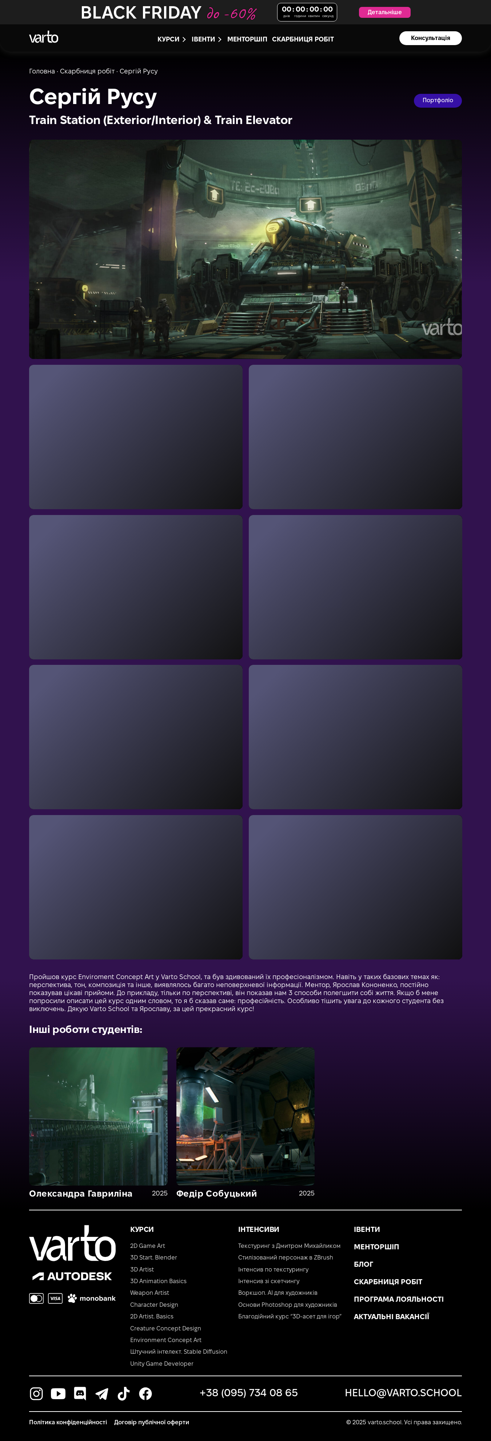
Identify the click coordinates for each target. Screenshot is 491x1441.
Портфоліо (438, 100)
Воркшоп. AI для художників (278, 1293)
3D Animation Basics (158, 1281)
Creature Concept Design (165, 1329)
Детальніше (385, 12)
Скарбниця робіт (303, 40)
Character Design (154, 1305)
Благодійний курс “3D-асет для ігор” (290, 1317)
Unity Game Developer (161, 1364)
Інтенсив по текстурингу (273, 1270)
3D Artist (142, 1270)
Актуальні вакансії (391, 1317)
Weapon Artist (149, 1293)
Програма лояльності (399, 1300)
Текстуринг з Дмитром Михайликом (289, 1246)
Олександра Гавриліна (81, 1194)
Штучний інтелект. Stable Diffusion (178, 1352)
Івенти (367, 1230)
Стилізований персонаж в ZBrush (285, 1258)
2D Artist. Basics (151, 1317)
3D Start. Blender (153, 1258)
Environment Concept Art (165, 1340)
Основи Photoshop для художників (287, 1305)
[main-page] (43, 36)
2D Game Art (147, 1246)
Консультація (430, 38)
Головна (42, 72)
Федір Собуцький (216, 1194)
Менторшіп (247, 40)
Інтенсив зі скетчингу (268, 1281)
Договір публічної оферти (151, 1422)
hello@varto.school (403, 1393)
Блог (363, 1265)
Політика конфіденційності (68, 1422)
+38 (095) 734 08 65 (249, 1393)
